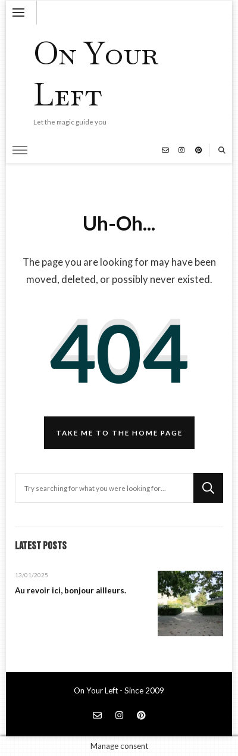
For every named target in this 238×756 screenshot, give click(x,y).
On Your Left (95, 74)
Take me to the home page (119, 432)
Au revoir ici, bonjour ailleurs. (70, 590)
